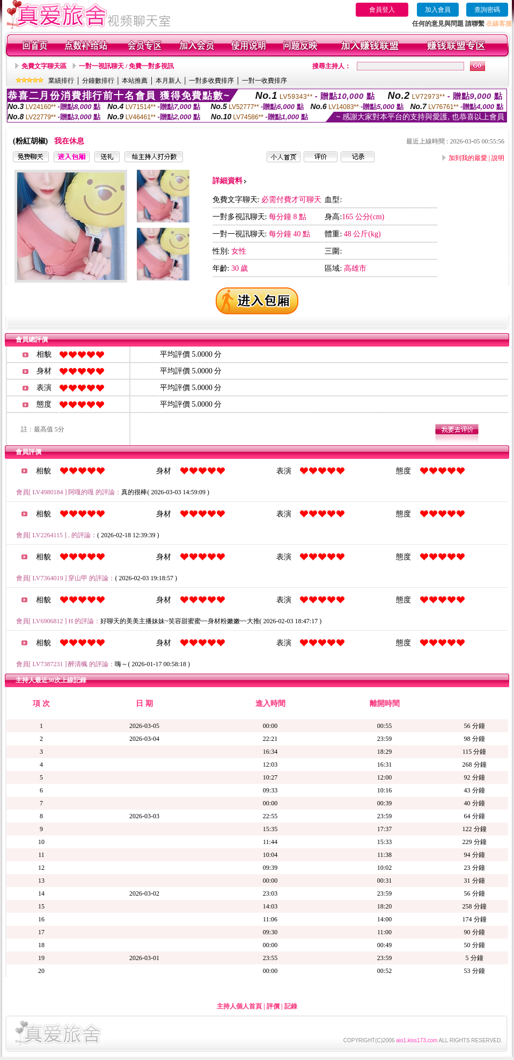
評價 (273, 1006)
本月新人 (168, 80)
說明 (497, 158)
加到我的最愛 (468, 158)
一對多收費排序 (211, 80)
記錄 (290, 1006)
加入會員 (438, 9)
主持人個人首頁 (239, 1006)
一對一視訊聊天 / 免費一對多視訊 (126, 66)
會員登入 (382, 9)
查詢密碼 (487, 9)
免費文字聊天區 (44, 66)
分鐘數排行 (98, 80)
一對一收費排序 (264, 80)
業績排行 (61, 80)
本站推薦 (135, 80)
